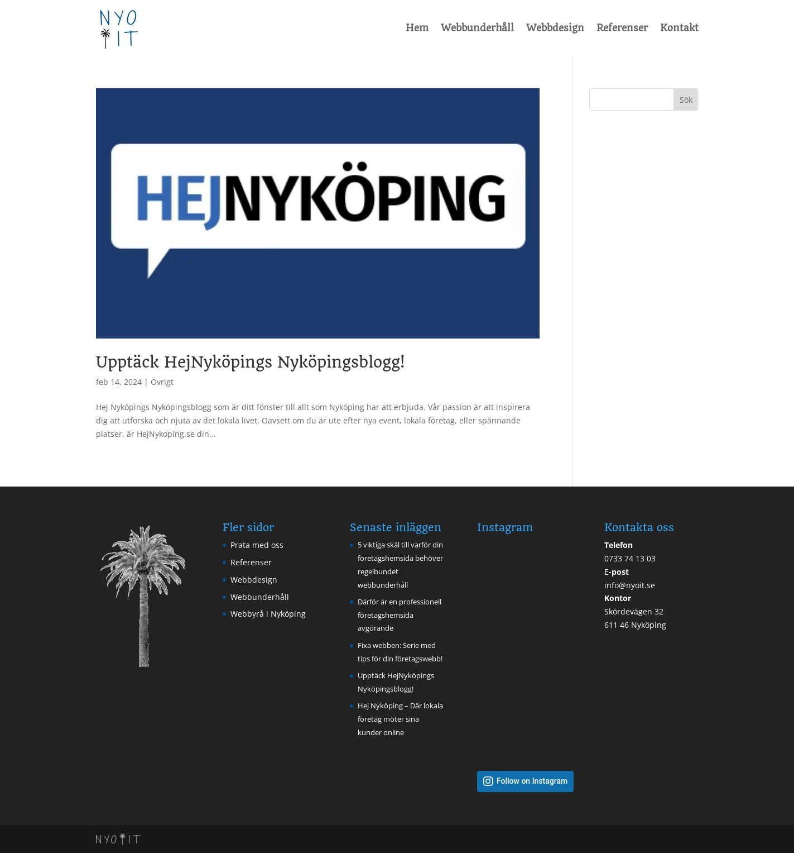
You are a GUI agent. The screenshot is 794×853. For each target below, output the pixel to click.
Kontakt (679, 28)
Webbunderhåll (477, 28)
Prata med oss (256, 545)
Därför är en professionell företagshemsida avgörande (399, 615)
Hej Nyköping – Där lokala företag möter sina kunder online (400, 718)
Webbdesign (555, 28)
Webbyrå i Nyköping (268, 613)
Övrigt (162, 382)
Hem (417, 28)
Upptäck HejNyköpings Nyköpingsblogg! (250, 362)
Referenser (622, 28)
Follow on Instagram (532, 781)
